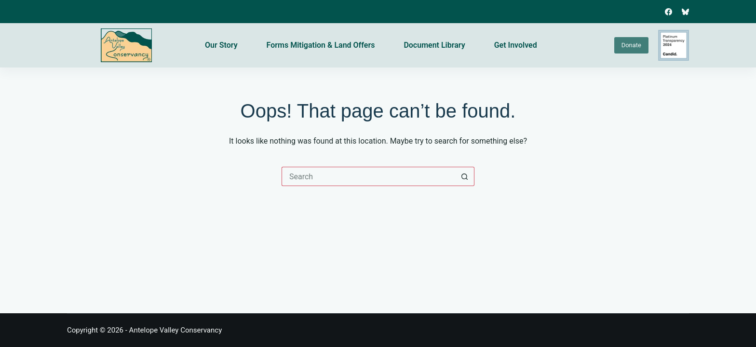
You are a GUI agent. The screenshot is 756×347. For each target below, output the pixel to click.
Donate (631, 45)
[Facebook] (668, 11)
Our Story (221, 45)
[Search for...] (368, 176)
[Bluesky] (685, 11)
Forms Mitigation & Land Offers (321, 45)
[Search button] (464, 176)
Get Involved (515, 45)
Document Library (434, 45)
